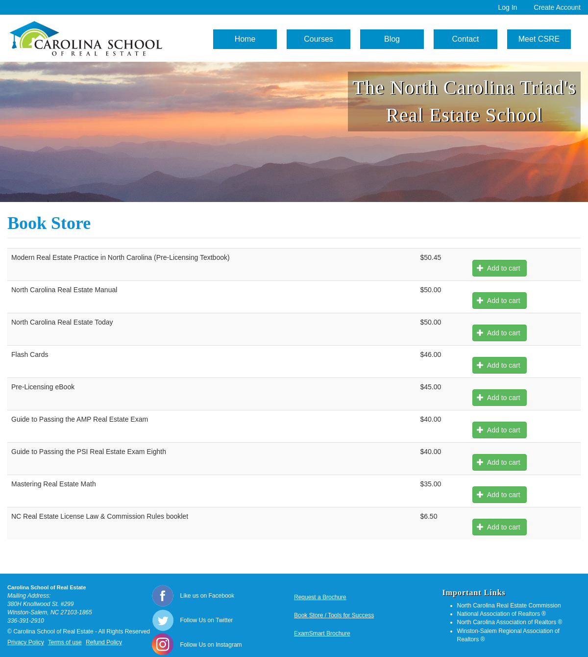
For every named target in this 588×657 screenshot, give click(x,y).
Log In (507, 7)
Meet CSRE (539, 39)
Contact (465, 39)
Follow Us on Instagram (211, 644)
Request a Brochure (320, 597)
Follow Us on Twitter (206, 620)
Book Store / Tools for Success (334, 615)
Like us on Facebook (207, 595)
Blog (392, 39)
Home (245, 39)
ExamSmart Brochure (322, 633)
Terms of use (65, 642)
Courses (318, 39)
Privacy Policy (25, 642)
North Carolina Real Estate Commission (509, 605)
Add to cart (498, 268)
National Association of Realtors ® (501, 613)
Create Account (557, 7)
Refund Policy (104, 642)
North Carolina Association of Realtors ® (510, 622)
